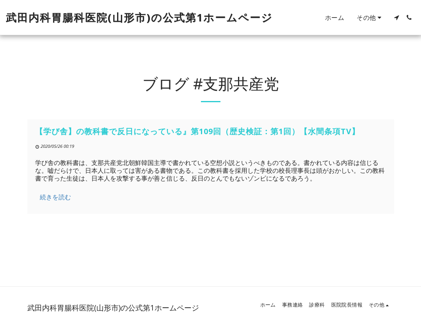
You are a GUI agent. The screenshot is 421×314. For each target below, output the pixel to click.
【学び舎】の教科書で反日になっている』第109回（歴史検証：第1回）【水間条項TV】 (197, 131)
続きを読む (55, 197)
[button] (396, 17)
